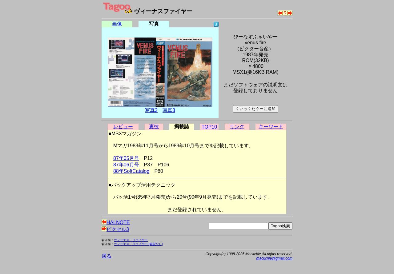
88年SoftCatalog (131, 171)
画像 (117, 23)
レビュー (123, 126)
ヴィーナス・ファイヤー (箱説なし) (138, 244)
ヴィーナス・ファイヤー (131, 240)
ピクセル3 (115, 229)
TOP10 (209, 126)
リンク (237, 126)
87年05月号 (126, 158)
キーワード (271, 126)
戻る (106, 256)
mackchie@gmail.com (274, 258)
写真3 (169, 110)
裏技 (154, 126)
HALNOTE (116, 222)
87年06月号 (126, 164)
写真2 (151, 110)
